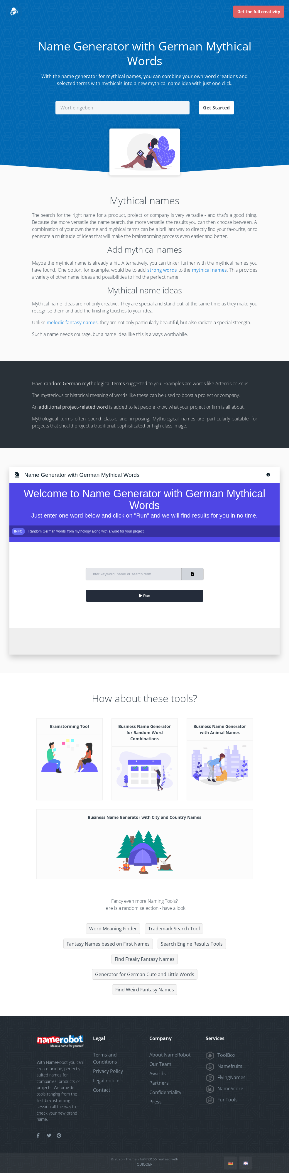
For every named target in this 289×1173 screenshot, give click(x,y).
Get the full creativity (258, 11)
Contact (101, 1090)
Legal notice (106, 1080)
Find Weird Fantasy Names (144, 989)
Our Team (160, 1064)
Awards (157, 1073)
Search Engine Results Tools (192, 944)
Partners (159, 1083)
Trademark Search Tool (174, 928)
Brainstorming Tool (69, 726)
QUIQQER (144, 1164)
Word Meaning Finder (113, 928)
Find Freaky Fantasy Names (145, 959)
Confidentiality (165, 1092)
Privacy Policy (108, 1071)
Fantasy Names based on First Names (108, 944)
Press (155, 1101)
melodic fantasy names (72, 322)
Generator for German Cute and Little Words (144, 974)
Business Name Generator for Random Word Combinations (144, 732)
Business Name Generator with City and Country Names (144, 817)
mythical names (209, 270)
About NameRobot (170, 1055)
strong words (162, 270)
